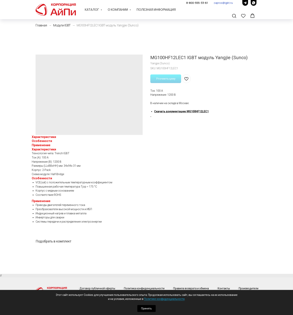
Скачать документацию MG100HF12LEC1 (181, 111)
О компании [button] (118, 9)
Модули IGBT (62, 25)
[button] (234, 16)
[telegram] (245, 3)
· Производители (248, 288)
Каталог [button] (92, 9)
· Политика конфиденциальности (143, 288)
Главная (41, 25)
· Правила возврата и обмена (190, 288)
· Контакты (223, 288)
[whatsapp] (253, 3)
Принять (146, 308)
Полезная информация (156, 9)
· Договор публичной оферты (96, 288)
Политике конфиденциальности (164, 298)
